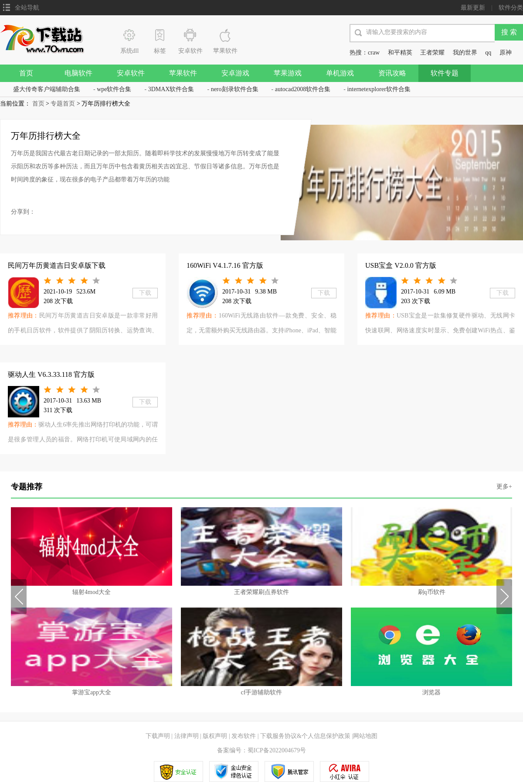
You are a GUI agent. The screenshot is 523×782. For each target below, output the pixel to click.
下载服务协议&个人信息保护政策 (304, 736)
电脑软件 (78, 73)
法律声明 (186, 736)
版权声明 (215, 736)
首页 (26, 73)
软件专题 (444, 73)
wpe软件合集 (114, 89)
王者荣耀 (432, 52)
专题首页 (63, 103)
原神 (505, 52)
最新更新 (473, 7)
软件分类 (511, 7)
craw (374, 52)
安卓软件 (131, 73)
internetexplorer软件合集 (378, 89)
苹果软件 (183, 73)
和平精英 (400, 52)
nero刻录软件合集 (234, 89)
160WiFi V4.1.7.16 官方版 (225, 265)
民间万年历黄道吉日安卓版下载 (56, 265)
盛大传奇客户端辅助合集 (46, 89)
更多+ (504, 486)
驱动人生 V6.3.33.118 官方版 (51, 374)
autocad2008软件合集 (303, 89)
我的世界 (465, 52)
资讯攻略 (392, 73)
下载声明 (158, 736)
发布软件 (243, 736)
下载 (145, 293)
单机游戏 (340, 73)
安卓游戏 (235, 73)
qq (488, 52)
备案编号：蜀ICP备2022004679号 (261, 750)
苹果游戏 (288, 73)
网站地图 (365, 736)
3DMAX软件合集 (171, 89)
